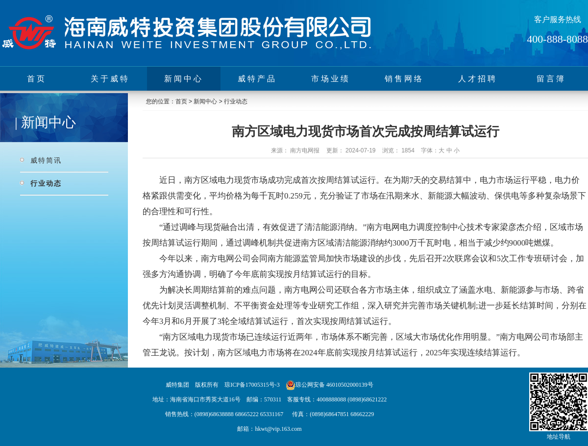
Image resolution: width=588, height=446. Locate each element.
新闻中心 (183, 78)
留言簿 (551, 78)
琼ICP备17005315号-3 (252, 384)
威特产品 (257, 78)
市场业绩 (330, 78)
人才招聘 (477, 78)
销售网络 (404, 78)
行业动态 (46, 183)
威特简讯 (46, 160)
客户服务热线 (557, 19)
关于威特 (110, 78)
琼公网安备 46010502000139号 (334, 384)
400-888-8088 (557, 39)
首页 (37, 78)
